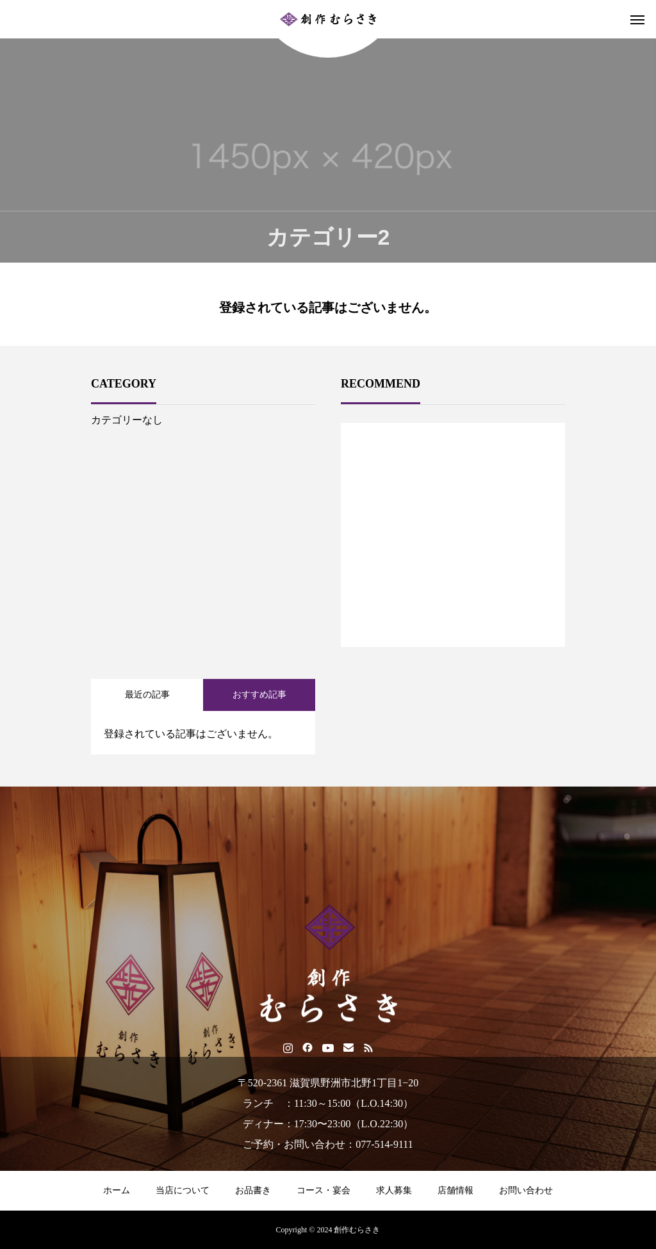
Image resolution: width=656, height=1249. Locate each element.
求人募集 (394, 1190)
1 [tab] (453, 613)
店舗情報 (455, 1190)
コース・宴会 (323, 1190)
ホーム (116, 1190)
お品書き (253, 1190)
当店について (182, 1190)
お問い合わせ (526, 1190)
